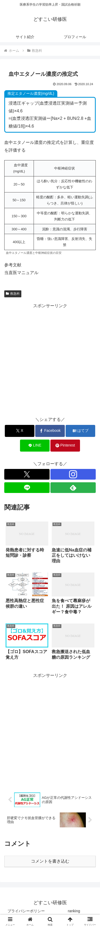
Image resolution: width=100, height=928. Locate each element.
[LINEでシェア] (35, 446)
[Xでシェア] (19, 431)
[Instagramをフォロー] (73, 474)
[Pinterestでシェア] (65, 446)
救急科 (13, 293)
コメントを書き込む (50, 861)
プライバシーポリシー (26, 911)
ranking (74, 911)
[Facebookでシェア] (50, 431)
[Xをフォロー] (27, 474)
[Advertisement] (50, 360)
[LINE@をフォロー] (27, 487)
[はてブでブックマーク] (80, 431)
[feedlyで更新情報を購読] (73, 487)
